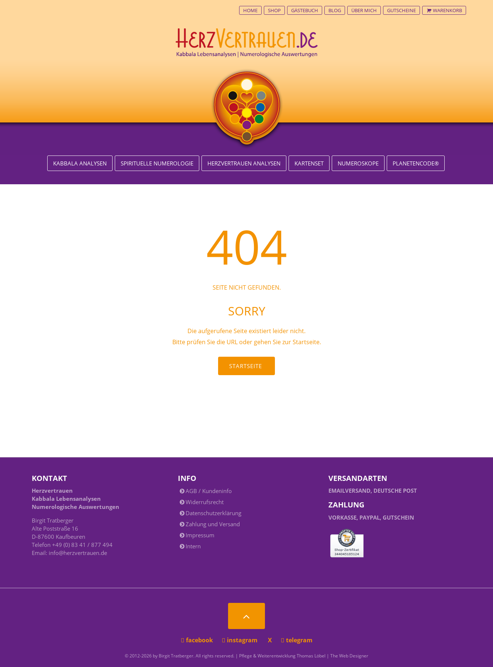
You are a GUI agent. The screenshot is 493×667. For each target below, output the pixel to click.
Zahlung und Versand (213, 524)
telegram (297, 640)
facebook (197, 640)
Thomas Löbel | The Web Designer (332, 656)
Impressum (200, 535)
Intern (193, 546)
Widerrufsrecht (205, 502)
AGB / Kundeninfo (209, 491)
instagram (240, 640)
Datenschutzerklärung (213, 513)
